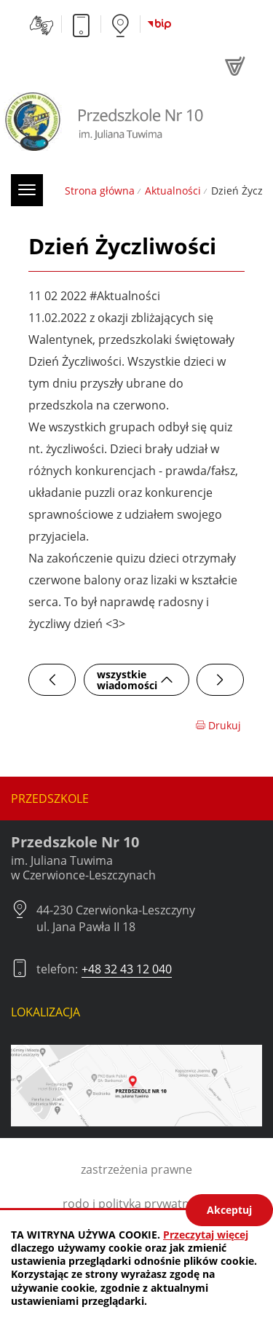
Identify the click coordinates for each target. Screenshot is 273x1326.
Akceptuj (229, 1210)
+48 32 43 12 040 (127, 969)
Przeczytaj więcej (205, 1234)
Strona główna (100, 190)
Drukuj (218, 725)
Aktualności (173, 190)
